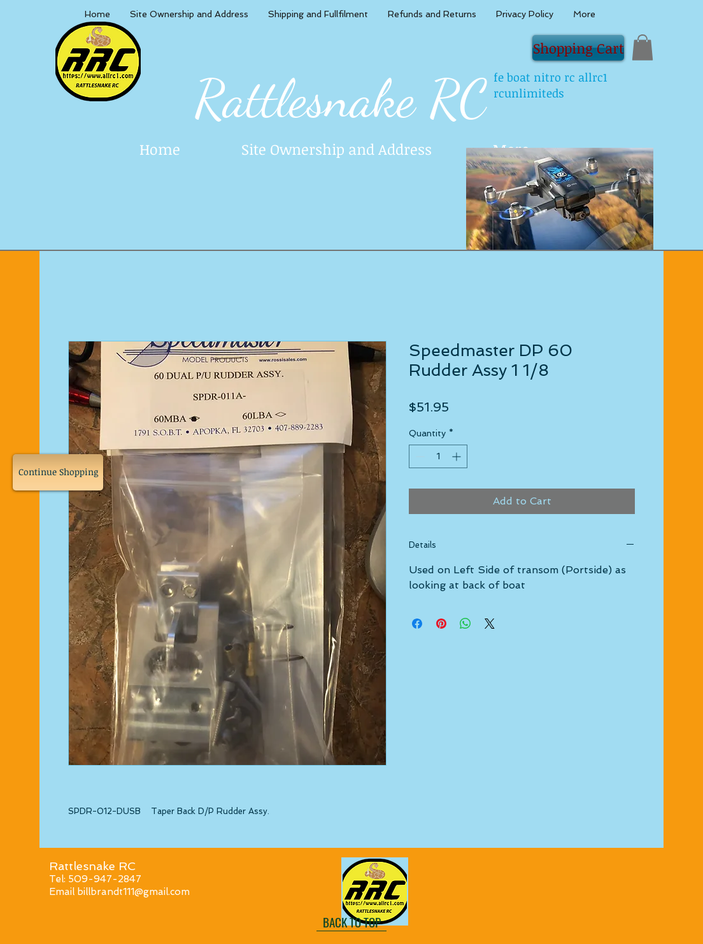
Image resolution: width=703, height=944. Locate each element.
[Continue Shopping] (58, 472)
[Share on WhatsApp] (465, 623)
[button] (642, 47)
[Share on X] (489, 623)
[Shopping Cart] (578, 48)
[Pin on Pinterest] (441, 623)
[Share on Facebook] (417, 623)
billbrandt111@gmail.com (133, 892)
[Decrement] (419, 456)
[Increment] (457, 456)
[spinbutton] (438, 456)
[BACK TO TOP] (351, 921)
